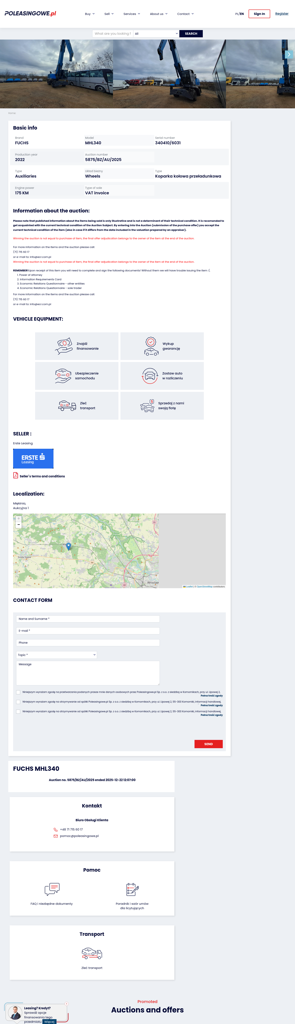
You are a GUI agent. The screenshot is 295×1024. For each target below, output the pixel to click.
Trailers (13, 960)
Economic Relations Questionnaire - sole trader (51, 320)
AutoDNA (109, 991)
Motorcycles (16, 992)
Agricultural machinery (24, 976)
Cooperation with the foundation (165, 967)
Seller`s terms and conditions (39, 482)
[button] (291, 54)
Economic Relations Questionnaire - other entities (52, 316)
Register (156, 994)
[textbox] (154, 20)
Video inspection (115, 971)
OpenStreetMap (166, 562)
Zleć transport (242, 752)
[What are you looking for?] (110, 20)
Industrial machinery (22, 971)
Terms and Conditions (166, 1005)
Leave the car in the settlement (69, 961)
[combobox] (154, 20)
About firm (158, 954)
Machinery (15, 987)
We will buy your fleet (70, 954)
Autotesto (110, 996)
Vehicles (14, 954)
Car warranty (112, 960)
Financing (110, 954)
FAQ (153, 1000)
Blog (154, 960)
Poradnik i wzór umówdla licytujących (168, 754)
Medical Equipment (21, 981)
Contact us (158, 989)
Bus (10, 965)
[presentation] (46, 676)
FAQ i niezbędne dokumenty (126, 754)
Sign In (259, 7)
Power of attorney (30, 307)
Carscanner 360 (114, 985)
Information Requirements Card (41, 311)
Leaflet (149, 562)
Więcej (50, 1019)
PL (237, 7)
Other (12, 998)
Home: (12, 113)
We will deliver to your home (118, 978)
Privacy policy (160, 1011)
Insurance (110, 965)
